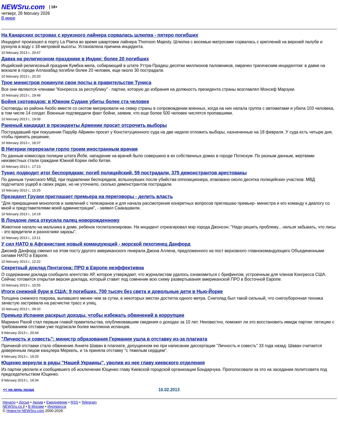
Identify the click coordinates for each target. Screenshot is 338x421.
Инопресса (57, 406)
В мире (8, 18)
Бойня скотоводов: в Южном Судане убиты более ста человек (75, 101)
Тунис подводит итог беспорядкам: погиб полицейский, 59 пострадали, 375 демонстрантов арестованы (124, 172)
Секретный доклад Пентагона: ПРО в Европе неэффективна (72, 267)
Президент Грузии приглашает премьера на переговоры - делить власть (87, 196)
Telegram (89, 402)
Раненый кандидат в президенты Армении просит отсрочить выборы (84, 125)
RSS (74, 402)
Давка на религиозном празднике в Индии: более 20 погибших (75, 58)
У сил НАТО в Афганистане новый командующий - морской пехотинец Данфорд (95, 244)
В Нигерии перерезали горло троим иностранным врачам (69, 149)
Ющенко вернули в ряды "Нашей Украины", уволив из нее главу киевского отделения (103, 362)
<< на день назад (18, 389)
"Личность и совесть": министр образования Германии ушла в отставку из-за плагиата (104, 339)
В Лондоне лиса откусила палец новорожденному (60, 220)
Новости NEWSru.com (25, 411)
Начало (9, 402)
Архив (38, 402)
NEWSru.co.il (14, 406)
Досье (24, 402)
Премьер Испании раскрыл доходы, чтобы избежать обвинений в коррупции (92, 315)
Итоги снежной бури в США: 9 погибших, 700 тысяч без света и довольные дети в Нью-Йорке (112, 291)
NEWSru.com (23, 7)
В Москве (36, 406)
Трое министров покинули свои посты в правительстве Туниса (76, 82)
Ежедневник (56, 402)
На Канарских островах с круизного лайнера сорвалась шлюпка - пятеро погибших (99, 35)
